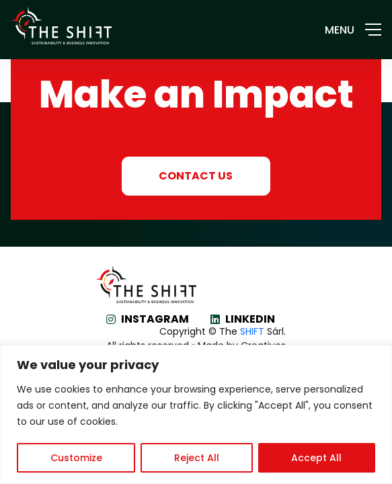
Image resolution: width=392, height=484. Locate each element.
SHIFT (252, 331)
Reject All (196, 458)
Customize (76, 458)
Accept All (316, 458)
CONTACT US (196, 176)
